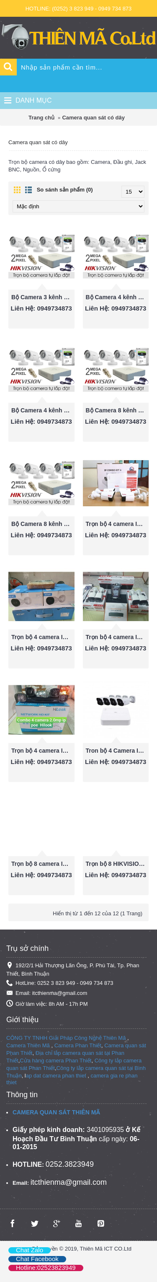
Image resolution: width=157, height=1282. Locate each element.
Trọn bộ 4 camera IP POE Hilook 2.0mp (43, 750)
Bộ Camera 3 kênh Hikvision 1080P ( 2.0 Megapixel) (43, 297)
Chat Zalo (29, 1250)
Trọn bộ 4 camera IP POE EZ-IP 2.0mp (43, 637)
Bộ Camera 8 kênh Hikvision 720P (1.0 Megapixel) (43, 524)
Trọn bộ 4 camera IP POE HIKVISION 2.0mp (117, 637)
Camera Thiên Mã (28, 1045)
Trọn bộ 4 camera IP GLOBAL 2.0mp (117, 524)
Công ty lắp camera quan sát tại (96, 1068)
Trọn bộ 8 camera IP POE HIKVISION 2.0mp (43, 863)
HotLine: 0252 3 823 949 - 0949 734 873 (59, 983)
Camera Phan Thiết (77, 1045)
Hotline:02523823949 (46, 1267)
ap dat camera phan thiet (56, 1075)
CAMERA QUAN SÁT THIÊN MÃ (56, 1112)
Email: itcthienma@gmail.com (46, 993)
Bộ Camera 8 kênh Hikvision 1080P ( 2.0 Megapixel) (117, 410)
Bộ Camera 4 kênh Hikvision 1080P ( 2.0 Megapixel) (117, 297)
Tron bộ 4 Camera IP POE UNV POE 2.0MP (117, 750)
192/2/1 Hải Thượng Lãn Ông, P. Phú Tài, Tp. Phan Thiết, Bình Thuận (72, 969)
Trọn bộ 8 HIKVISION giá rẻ (117, 863)
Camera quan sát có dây (93, 117)
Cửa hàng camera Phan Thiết (55, 1060)
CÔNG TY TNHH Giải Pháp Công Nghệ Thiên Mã (66, 1038)
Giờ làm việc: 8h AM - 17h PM (47, 1003)
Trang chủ (41, 117)
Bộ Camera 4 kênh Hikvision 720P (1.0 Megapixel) (43, 410)
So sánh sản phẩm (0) (65, 189)
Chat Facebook (37, 1258)
